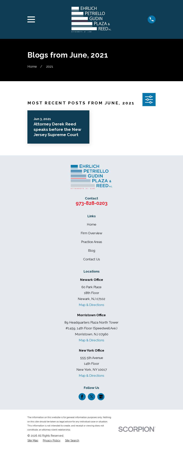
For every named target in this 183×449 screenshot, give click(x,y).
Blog (91, 250)
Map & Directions (91, 305)
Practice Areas (91, 242)
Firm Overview (91, 233)
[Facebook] (82, 397)
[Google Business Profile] (101, 397)
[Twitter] (91, 397)
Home (91, 224)
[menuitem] (32, 440)
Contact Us (91, 259)
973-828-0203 (92, 203)
